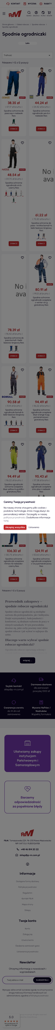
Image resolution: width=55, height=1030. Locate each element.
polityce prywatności (14, 517)
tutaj (6, 520)
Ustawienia (33, 527)
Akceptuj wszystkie (15, 527)
